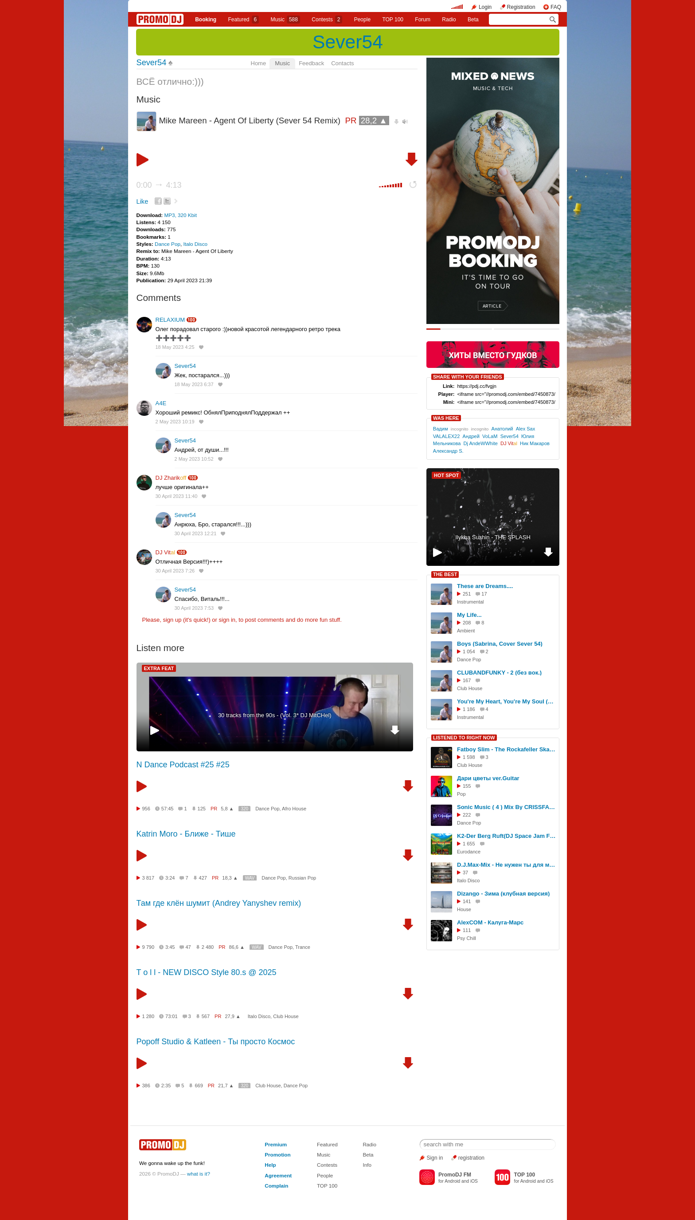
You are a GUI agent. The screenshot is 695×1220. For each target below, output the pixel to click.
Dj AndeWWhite (481, 443)
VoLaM (489, 436)
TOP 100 (392, 19)
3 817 (148, 877)
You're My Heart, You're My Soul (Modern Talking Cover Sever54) (506, 701)
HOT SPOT (446, 475)
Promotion (277, 1154)
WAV (250, 878)
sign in (227, 619)
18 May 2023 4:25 (175, 347)
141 (467, 901)
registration (471, 1158)
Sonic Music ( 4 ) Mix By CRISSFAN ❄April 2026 (506, 807)
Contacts (342, 63)
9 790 (148, 947)
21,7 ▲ (226, 1085)
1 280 (148, 1016)
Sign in (435, 1158)
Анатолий (502, 428)
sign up (172, 619)
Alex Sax (525, 428)
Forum (422, 19)
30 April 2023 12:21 (196, 533)
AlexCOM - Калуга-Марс (490, 922)
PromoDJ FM (454, 1175)
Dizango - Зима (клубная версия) (503, 893)
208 (467, 622)
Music (285, 20)
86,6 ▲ (237, 947)
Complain (276, 1185)
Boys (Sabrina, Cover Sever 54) (500, 644)
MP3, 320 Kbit (180, 215)
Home (258, 63)
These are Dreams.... (485, 586)
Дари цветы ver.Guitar (488, 778)
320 (244, 809)
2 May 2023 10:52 (194, 459)
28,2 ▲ (374, 120)
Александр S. (448, 451)
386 (146, 1085)
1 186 (469, 709)
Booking (205, 19)
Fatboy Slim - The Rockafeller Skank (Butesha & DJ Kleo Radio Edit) (506, 749)
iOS (474, 1181)
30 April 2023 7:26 (175, 570)
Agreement (278, 1175)
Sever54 (347, 41)
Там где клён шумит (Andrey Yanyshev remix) (219, 903)
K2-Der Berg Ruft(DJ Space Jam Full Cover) (506, 836)
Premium (276, 1144)
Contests (327, 1165)
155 (467, 786)
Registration (521, 7)
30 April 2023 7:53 (194, 608)
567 (206, 1016)
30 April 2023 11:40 (177, 496)
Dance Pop (167, 244)
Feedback (311, 63)
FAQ (556, 7)
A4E (161, 403)
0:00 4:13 (159, 185)
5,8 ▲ (227, 808)
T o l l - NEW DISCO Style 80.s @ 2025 (207, 972)
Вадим (440, 428)
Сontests (327, 20)
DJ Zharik (171, 478)
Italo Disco (195, 244)
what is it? (198, 1174)
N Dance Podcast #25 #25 (183, 764)
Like (142, 201)
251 (467, 593)
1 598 (469, 757)
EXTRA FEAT (159, 668)
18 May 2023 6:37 (194, 384)
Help (270, 1165)
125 (202, 808)
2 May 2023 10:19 (175, 421)
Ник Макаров (535, 443)
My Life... (469, 615)
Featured (243, 20)
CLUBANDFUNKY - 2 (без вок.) (499, 672)
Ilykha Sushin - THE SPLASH (493, 537)
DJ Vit (166, 552)
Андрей (471, 436)
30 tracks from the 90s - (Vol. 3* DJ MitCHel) (275, 715)
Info (367, 1165)
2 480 (208, 947)
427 (203, 877)
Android (452, 1181)
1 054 (469, 651)
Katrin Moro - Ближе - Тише (186, 833)
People (362, 19)
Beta (473, 19)
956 (146, 808)
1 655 (469, 843)
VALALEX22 (446, 436)
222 (467, 814)
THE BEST (445, 574)
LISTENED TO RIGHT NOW (464, 737)
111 (467, 930)
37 (465, 872)
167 (467, 680)
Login (485, 7)
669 (199, 1085)
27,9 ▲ (232, 1016)
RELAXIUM (170, 320)
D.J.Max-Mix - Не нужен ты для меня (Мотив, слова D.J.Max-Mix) (506, 865)
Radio (449, 19)
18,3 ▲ (230, 877)
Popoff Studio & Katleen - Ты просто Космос (216, 1041)
